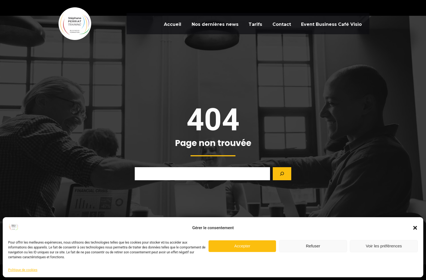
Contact (283, 23)
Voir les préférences (384, 246)
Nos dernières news (212, 23)
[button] (415, 228)
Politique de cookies (22, 270)
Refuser (313, 246)
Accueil (168, 23)
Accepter (242, 246)
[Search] (282, 189)
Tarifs (255, 23)
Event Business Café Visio (335, 23)
